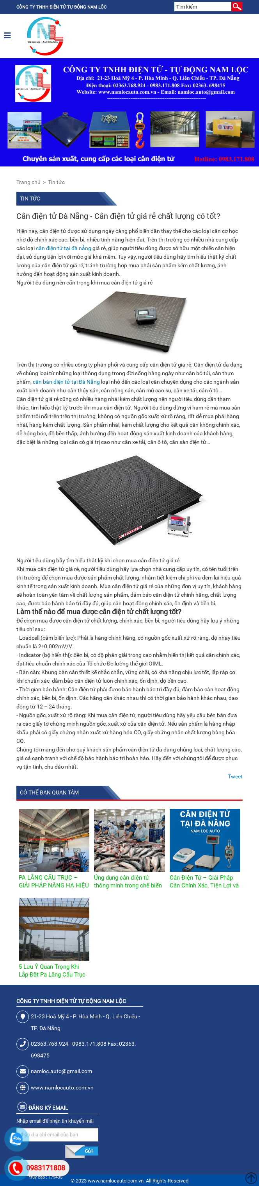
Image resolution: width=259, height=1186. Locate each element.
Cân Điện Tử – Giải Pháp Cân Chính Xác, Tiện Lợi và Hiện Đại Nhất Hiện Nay (204, 885)
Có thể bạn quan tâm (49, 792)
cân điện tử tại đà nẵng (63, 248)
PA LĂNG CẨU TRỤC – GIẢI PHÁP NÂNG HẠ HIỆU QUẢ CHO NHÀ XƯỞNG (54, 885)
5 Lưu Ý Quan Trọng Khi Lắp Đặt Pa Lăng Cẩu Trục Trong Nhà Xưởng (52, 974)
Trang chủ (28, 182)
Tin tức (56, 182)
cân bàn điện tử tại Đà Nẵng (66, 382)
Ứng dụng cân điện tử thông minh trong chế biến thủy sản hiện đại (128, 885)
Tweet (235, 776)
